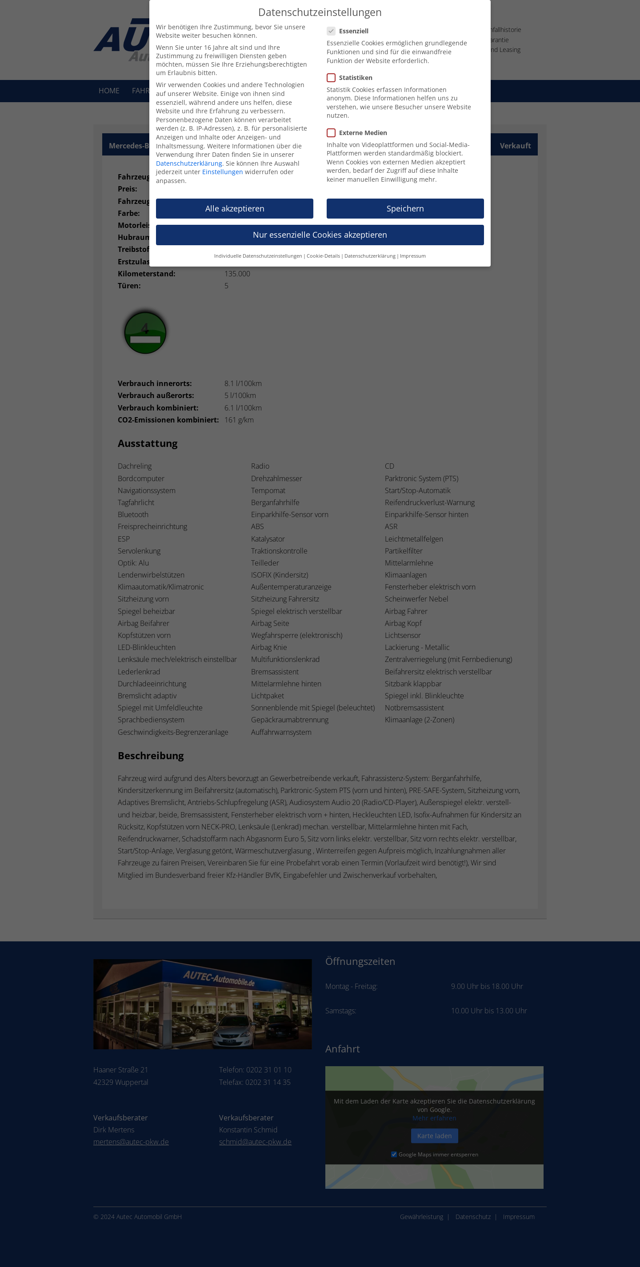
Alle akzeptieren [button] (234, 200)
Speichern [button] (405, 200)
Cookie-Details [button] (323, 248)
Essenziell (351, 23)
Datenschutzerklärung (189, 155)
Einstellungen (222, 164)
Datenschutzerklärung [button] (370, 248)
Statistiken (353, 69)
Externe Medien (361, 124)
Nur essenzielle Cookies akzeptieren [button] (320, 226)
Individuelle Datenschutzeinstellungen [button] (258, 248)
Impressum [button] (413, 248)
